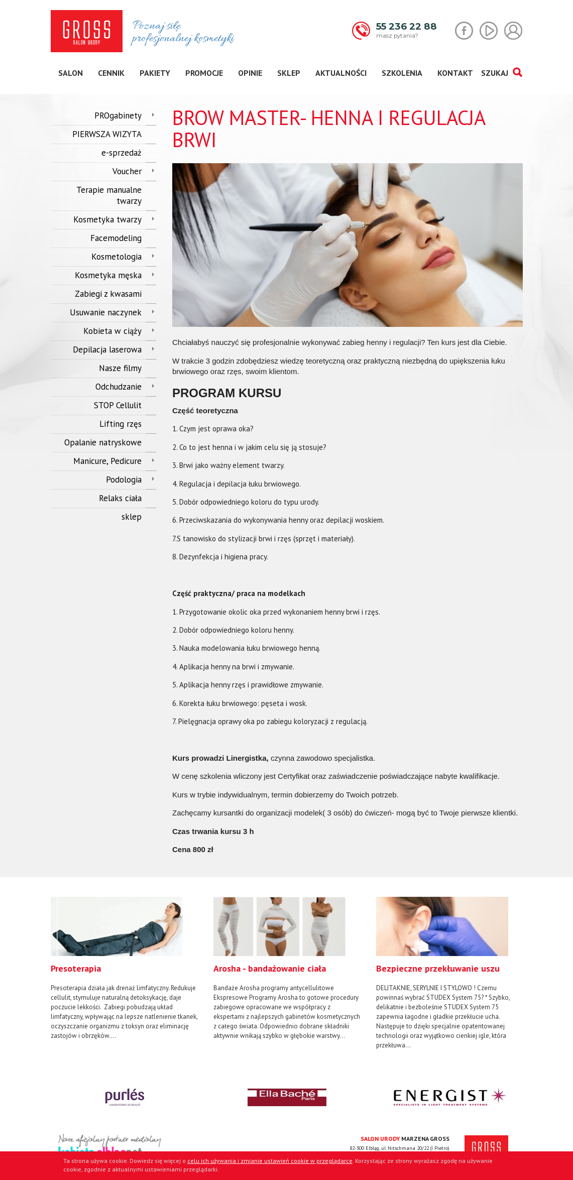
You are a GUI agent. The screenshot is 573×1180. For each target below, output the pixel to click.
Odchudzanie (118, 386)
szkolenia (402, 73)
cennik (111, 73)
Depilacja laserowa (107, 349)
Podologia (124, 479)
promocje (204, 73)
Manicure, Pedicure (107, 460)
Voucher (127, 171)
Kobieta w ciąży (112, 330)
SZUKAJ (501, 73)
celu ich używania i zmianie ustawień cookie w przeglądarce (270, 1160)
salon (70, 73)
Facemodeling (116, 238)
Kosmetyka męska (108, 275)
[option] (124, 968)
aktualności (341, 73)
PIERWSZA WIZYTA (107, 134)
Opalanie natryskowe (103, 442)
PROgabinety (118, 115)
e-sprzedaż (121, 152)
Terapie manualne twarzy (109, 195)
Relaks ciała (120, 498)
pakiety (155, 73)
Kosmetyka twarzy (107, 219)
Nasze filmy (120, 368)
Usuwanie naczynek (106, 312)
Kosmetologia (116, 256)
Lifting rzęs (120, 423)
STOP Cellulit (118, 405)
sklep (288, 73)
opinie (250, 73)
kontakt (455, 73)
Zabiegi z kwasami (108, 293)
